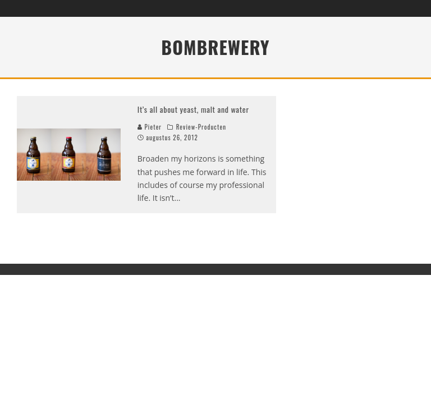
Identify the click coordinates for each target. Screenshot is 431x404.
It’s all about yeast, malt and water (193, 109)
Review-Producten (201, 127)
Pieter (149, 126)
